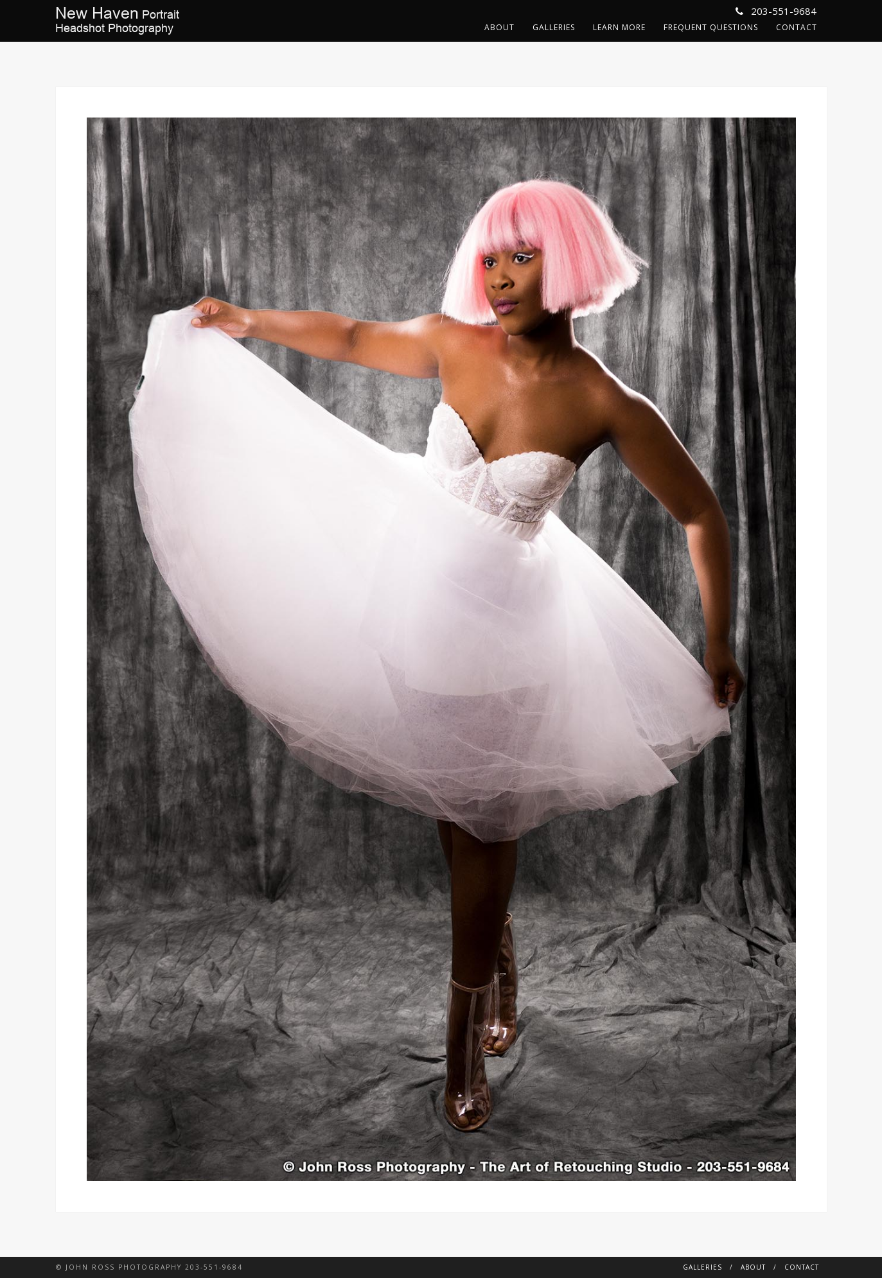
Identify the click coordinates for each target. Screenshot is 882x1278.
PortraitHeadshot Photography (117, 20)
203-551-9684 (776, 10)
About (499, 27)
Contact (796, 27)
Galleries (554, 27)
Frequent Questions (711, 27)
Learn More (619, 27)
